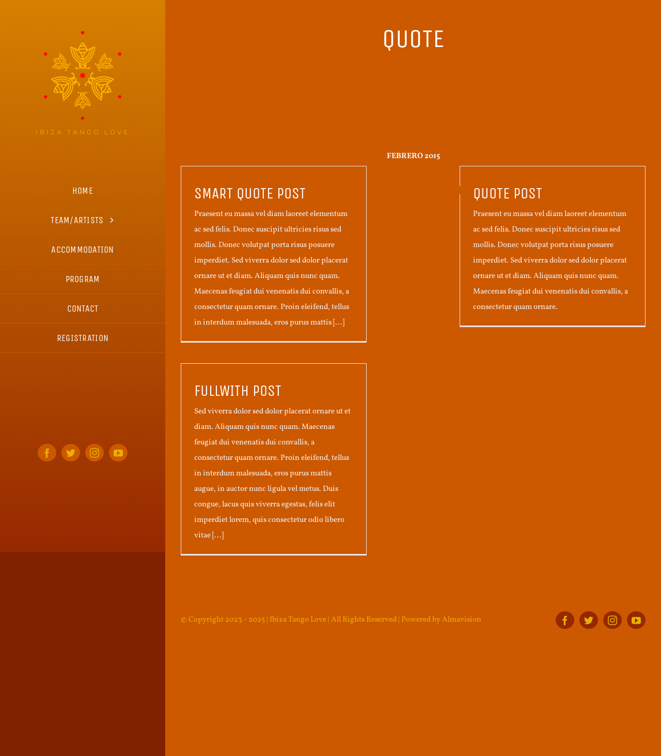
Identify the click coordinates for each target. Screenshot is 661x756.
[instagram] (94, 452)
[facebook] (47, 452)
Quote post (507, 193)
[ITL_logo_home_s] (82, 34)
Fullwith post (237, 390)
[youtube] (118, 452)
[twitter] (70, 452)
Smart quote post (250, 193)
